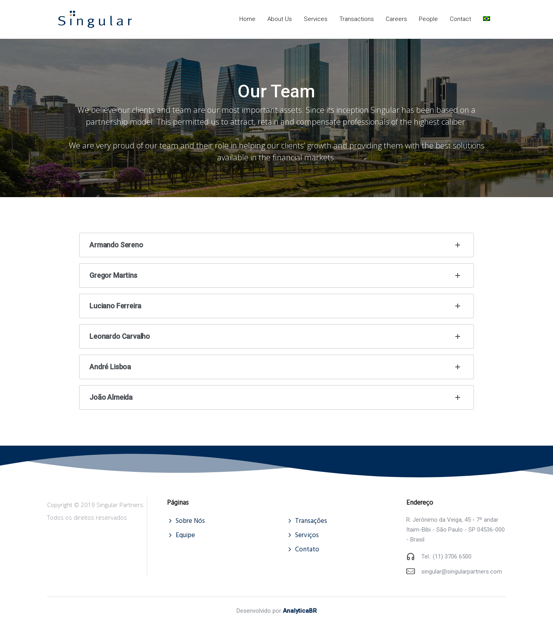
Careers (396, 19)
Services (316, 19)
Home (247, 19)
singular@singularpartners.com (461, 571)
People (428, 19)
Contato (307, 549)
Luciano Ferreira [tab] (276, 306)
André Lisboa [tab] (276, 367)
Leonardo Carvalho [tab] (276, 336)
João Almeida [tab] (276, 397)
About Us (279, 19)
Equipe (185, 535)
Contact (460, 19)
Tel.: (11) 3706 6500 (446, 556)
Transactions (356, 19)
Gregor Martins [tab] (276, 275)
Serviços (307, 535)
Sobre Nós (190, 521)
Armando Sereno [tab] (276, 245)
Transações (311, 521)
